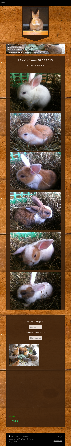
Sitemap (26, 436)
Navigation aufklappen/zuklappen (35, 3)
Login (60, 436)
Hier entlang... (35, 327)
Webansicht (58, 441)
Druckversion (15, 436)
